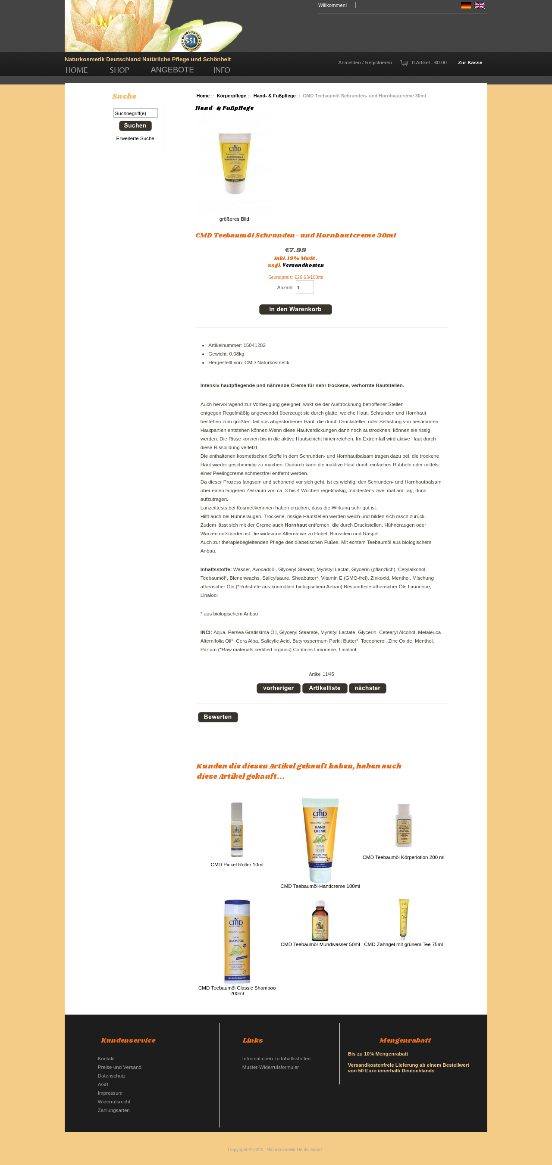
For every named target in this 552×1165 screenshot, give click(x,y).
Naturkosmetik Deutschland (294, 1149)
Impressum (110, 1093)
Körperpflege (232, 95)
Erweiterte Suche (135, 138)
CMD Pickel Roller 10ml (237, 864)
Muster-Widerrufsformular (270, 1067)
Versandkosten (303, 265)
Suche (124, 96)
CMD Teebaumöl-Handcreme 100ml (320, 886)
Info (221, 70)
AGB (103, 1084)
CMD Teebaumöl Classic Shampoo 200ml (237, 990)
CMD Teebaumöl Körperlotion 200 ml (404, 857)
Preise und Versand (119, 1067)
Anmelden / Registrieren (365, 62)
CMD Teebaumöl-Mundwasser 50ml (320, 944)
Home (77, 70)
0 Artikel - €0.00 (429, 62)
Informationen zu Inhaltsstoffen (276, 1058)
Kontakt (106, 1058)
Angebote (172, 70)
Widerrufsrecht (114, 1101)
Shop (119, 70)
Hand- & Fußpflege (275, 95)
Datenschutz (111, 1075)
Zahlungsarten (114, 1110)
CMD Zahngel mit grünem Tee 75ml (403, 944)
